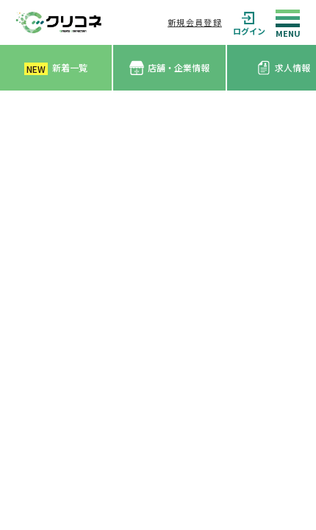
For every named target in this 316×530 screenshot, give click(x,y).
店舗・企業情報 (169, 68)
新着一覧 (55, 68)
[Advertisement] (158, 256)
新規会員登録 (195, 22)
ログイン (249, 22)
